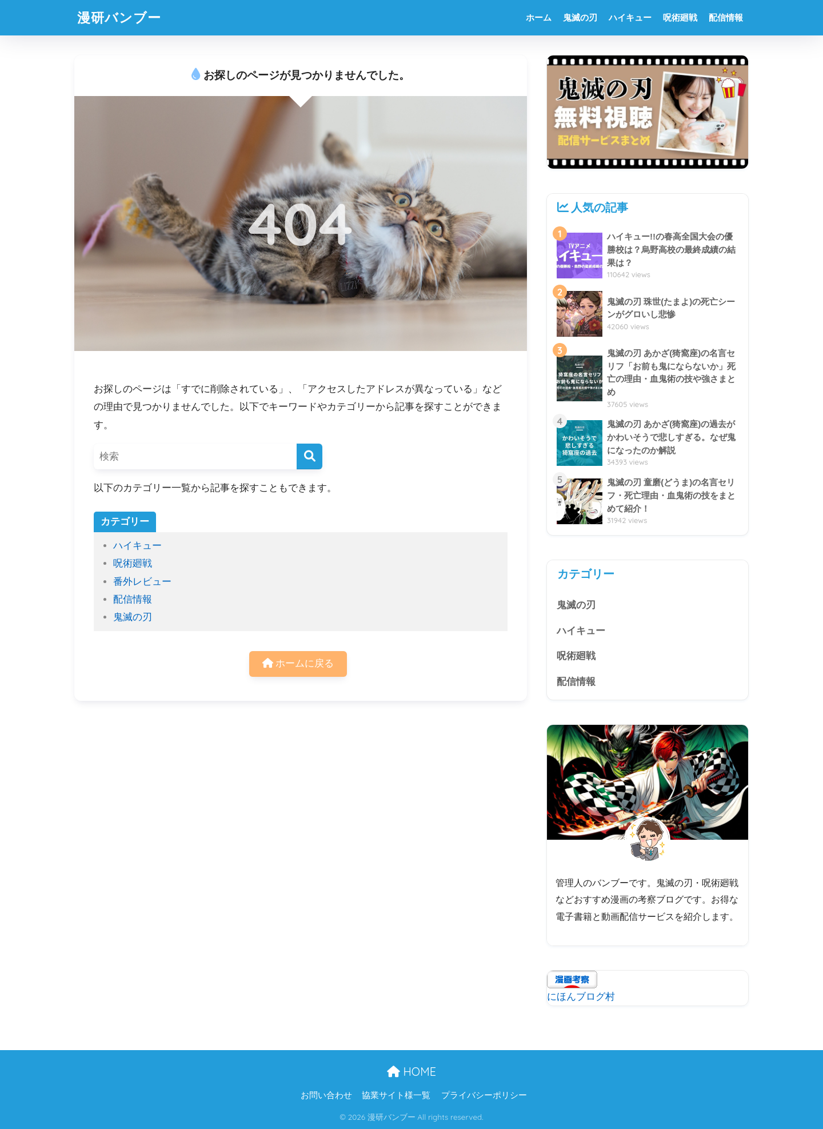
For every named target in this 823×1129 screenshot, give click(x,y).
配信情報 (726, 17)
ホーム (539, 17)
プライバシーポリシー (484, 1095)
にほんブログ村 (581, 996)
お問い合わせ (326, 1095)
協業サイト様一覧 (396, 1095)
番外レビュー (142, 581)
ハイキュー (630, 17)
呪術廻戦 (680, 17)
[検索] (309, 456)
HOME (411, 1071)
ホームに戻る (298, 663)
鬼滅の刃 (580, 17)
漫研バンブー (119, 17)
